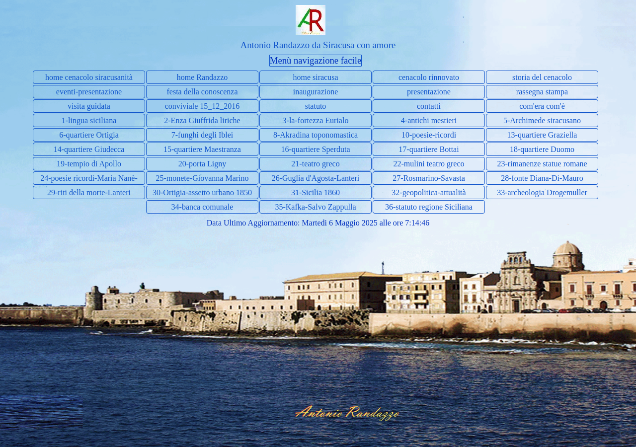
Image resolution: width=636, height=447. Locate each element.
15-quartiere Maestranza (202, 149)
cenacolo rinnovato (428, 77)
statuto (315, 106)
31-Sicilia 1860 (315, 192)
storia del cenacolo (542, 77)
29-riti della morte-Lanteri (89, 192)
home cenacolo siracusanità (89, 77)
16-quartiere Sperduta (315, 149)
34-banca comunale (202, 207)
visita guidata (89, 106)
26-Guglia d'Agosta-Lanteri (316, 178)
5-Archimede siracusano (542, 120)
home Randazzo (202, 77)
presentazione (429, 91)
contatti (429, 106)
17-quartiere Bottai (428, 149)
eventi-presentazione (89, 91)
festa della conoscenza (202, 91)
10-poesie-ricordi (428, 135)
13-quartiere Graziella (542, 135)
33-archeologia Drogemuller (542, 192)
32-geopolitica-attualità (429, 192)
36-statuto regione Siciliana (429, 207)
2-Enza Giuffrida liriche (202, 120)
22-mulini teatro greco (428, 163)
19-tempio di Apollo (89, 163)
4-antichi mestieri (429, 120)
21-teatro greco (315, 163)
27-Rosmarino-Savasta (429, 178)
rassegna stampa (542, 91)
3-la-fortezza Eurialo (316, 120)
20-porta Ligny (202, 163)
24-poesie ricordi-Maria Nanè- (88, 178)
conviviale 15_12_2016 (202, 106)
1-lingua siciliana (89, 120)
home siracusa (315, 77)
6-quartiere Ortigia (89, 135)
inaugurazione (315, 91)
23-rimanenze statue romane (542, 163)
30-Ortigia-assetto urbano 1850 (202, 192)
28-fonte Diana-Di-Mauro (542, 178)
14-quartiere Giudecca (89, 149)
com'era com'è (542, 106)
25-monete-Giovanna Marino (202, 178)
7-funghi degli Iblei (202, 135)
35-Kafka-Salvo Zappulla (315, 207)
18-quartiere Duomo (542, 149)
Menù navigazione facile (315, 60)
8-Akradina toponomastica (315, 135)
